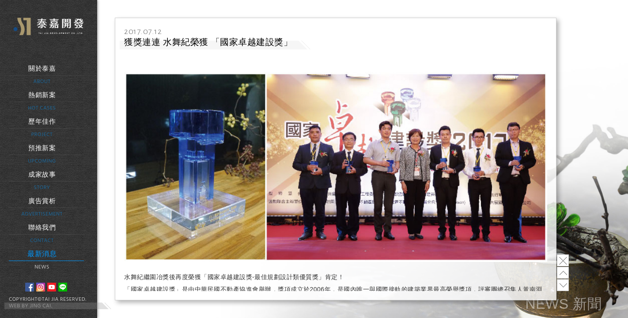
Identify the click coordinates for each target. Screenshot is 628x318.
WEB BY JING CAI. (30, 306)
